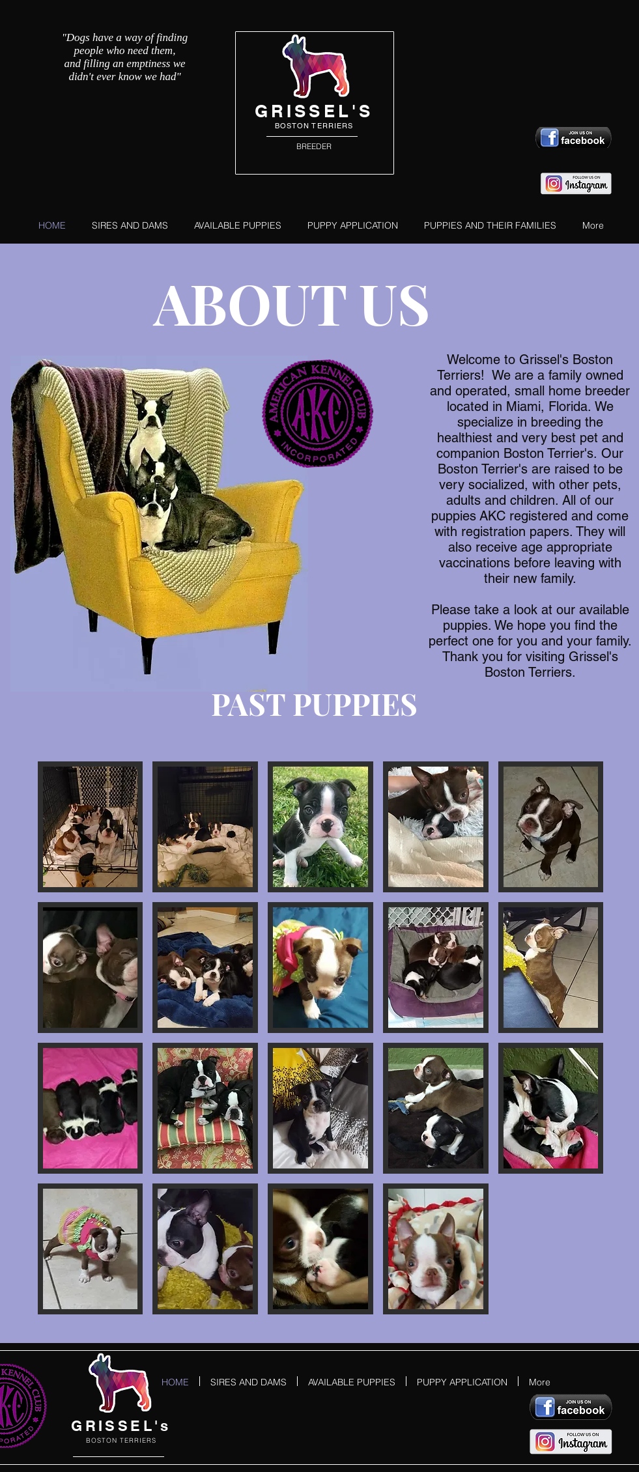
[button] (90, 826)
